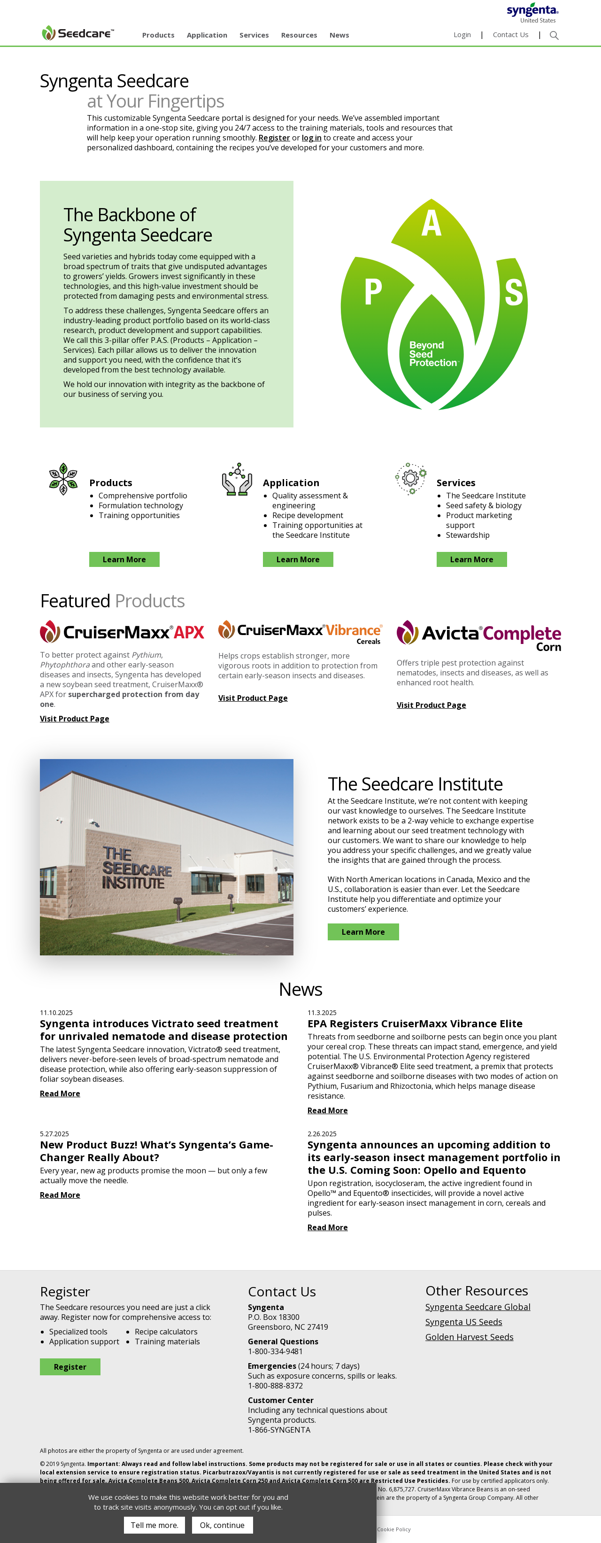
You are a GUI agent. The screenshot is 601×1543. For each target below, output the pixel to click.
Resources (299, 34)
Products (158, 34)
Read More (60, 1093)
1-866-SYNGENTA (279, 1430)
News (339, 34)
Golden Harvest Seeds (469, 1337)
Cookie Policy (394, 1529)
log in (312, 137)
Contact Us (511, 34)
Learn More (124, 559)
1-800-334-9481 (275, 1351)
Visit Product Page (74, 718)
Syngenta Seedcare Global (478, 1307)
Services (254, 34)
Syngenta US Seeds (463, 1322)
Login (462, 34)
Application (207, 34)
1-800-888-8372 (275, 1385)
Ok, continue (222, 1525)
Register (274, 137)
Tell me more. (154, 1525)
